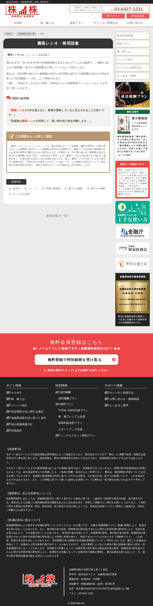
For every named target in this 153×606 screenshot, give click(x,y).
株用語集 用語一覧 (27, 34)
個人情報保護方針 (22, 424)
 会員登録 (138, 16)
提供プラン (76, 22)
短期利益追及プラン (70, 422)
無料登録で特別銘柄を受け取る (75, 360)
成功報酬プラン (67, 398)
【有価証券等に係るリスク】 (23, 520)
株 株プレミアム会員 (71, 416)
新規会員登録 (125, 35)
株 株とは (47, 22)
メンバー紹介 (125, 59)
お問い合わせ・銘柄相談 (124, 398)
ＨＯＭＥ (16, 392)
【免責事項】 (14, 449)
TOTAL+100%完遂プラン (73, 410)
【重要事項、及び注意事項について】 (29, 493)
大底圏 (43, 83)
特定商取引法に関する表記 (27, 411)
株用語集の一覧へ (58, 215)
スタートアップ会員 (70, 429)
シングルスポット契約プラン (77, 435)
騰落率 (16, 188)
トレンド (33, 188)
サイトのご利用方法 (106, 22)
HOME (18, 22)
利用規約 (16, 430)
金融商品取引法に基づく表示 (28, 417)
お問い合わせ (135, 22)
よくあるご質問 (126, 75)
